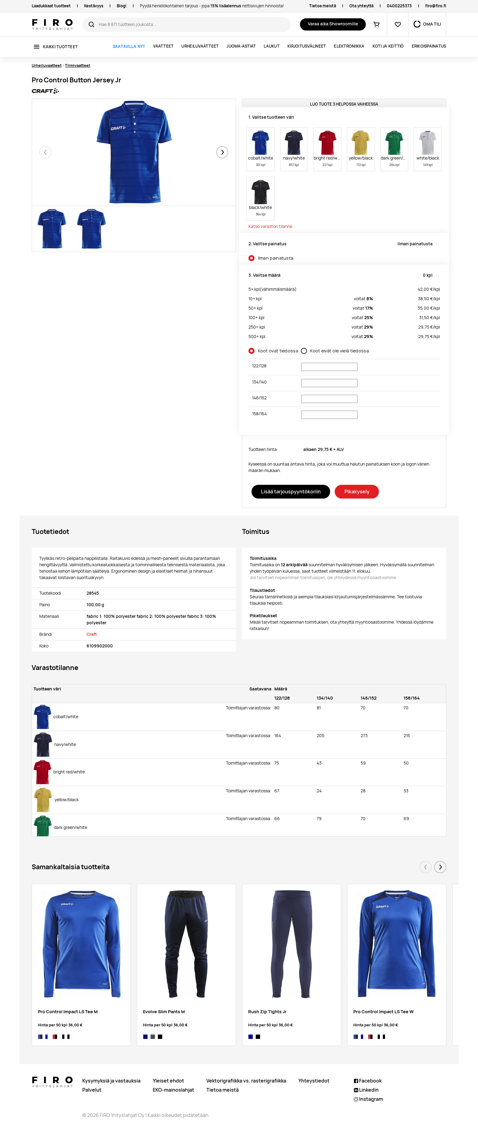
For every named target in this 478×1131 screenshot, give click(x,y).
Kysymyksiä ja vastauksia (111, 1081)
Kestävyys (93, 6)
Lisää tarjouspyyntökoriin (291, 491)
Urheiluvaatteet (200, 46)
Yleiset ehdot (168, 1081)
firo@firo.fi (435, 6)
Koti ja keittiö (388, 46)
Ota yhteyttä (361, 6)
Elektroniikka (349, 46)
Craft (92, 634)
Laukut (272, 46)
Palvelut (92, 1090)
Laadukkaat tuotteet (51, 6)
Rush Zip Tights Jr (267, 1011)
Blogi (122, 6)
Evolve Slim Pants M (164, 1011)
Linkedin (366, 1090)
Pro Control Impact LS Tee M (68, 1011)
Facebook (368, 1081)
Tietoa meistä (322, 6)
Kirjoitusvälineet (306, 46)
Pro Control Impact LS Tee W (383, 1011)
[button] (222, 152)
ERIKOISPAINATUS (429, 46)
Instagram (368, 1099)
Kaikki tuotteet (60, 46)
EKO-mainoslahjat (173, 1090)
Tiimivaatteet (77, 65)
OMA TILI (432, 24)
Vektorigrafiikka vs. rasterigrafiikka (246, 1081)
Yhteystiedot (314, 1081)
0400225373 (399, 6)
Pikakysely (356, 491)
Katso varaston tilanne (270, 226)
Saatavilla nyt (129, 46)
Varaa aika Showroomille (333, 24)
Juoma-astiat (241, 46)
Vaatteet (163, 46)
